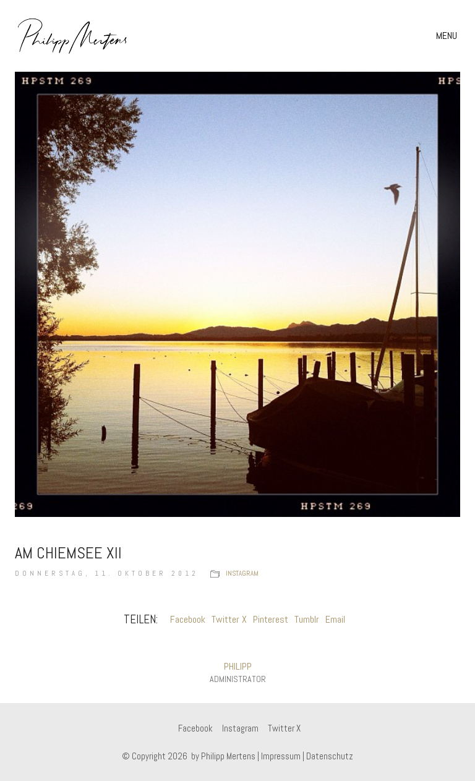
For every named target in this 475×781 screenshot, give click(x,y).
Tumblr (306, 619)
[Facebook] (195, 728)
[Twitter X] (284, 728)
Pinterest (270, 619)
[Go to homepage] (73, 35)
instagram (242, 573)
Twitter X (229, 619)
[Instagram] (240, 728)
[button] (448, 36)
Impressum (281, 756)
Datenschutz (329, 756)
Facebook (187, 619)
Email (335, 619)
